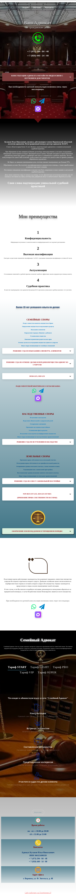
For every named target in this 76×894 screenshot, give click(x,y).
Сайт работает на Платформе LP (38, 892)
